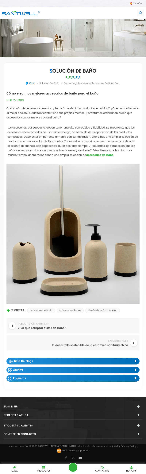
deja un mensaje (73, 467)
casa (30, 83)
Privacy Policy (128, 446)
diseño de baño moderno (102, 310)
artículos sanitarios (70, 310)
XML (116, 446)
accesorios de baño (41, 310)
